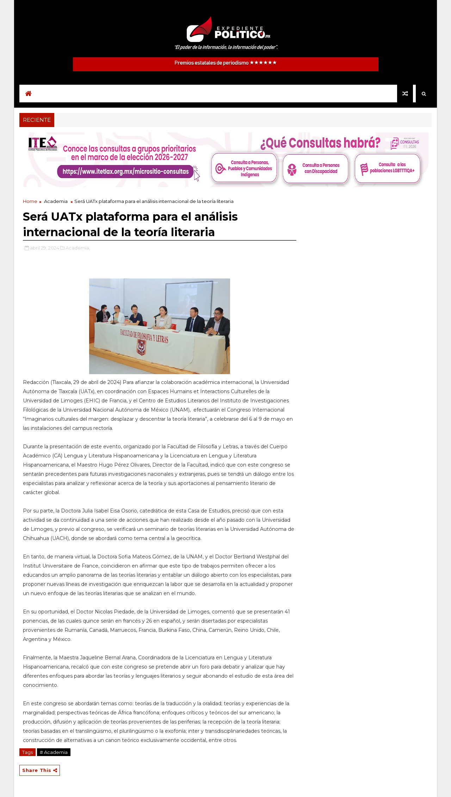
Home (30, 201)
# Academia (54, 752)
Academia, (78, 248)
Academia (56, 201)
